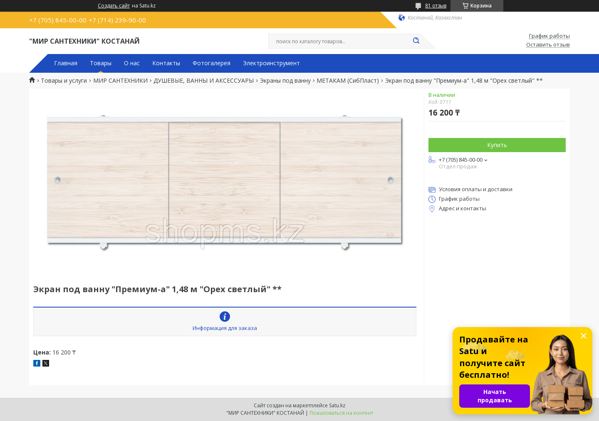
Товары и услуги (64, 80)
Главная (65, 63)
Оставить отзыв (548, 45)
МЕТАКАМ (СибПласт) (348, 80)
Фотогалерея (211, 63)
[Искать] (416, 41)
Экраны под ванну (285, 80)
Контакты (166, 63)
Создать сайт (114, 6)
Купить (497, 145)
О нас (132, 63)
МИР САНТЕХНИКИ (120, 80)
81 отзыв (435, 5)
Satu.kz (337, 405)
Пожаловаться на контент (341, 412)
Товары (100, 63)
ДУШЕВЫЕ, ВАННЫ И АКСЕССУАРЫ (203, 80)
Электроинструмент (271, 63)
